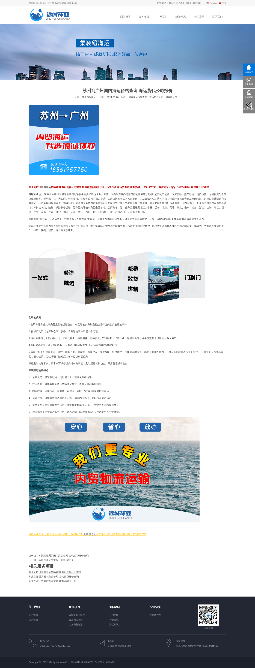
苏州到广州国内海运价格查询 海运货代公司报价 (55, 572)
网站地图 (76, 662)
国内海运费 (171, 97)
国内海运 (46, 187)
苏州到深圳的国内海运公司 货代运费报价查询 (63, 555)
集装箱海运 (89, 534)
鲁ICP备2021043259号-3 (94, 662)
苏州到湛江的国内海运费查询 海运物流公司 (52, 581)
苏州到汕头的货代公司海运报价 (55, 560)
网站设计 (112, 662)
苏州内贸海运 (89, 97)
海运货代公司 (156, 97)
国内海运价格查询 (138, 97)
